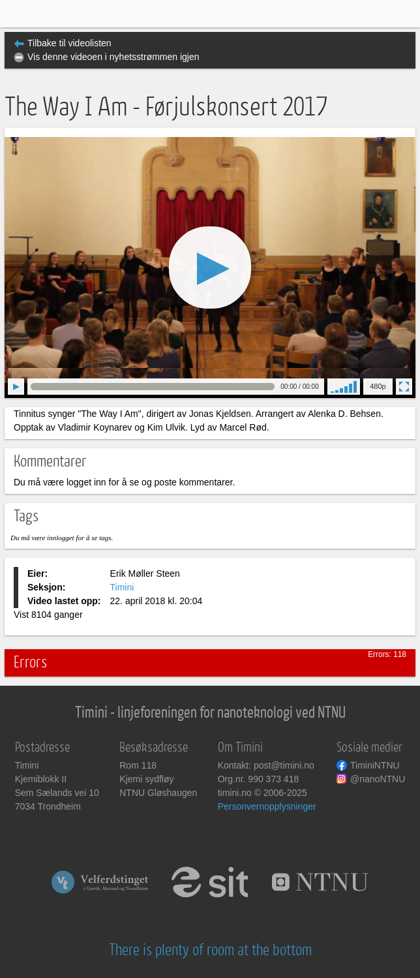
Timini (122, 587)
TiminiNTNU (375, 765)
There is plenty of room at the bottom (210, 950)
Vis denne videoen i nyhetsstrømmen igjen (113, 57)
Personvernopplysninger (267, 806)
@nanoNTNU (377, 779)
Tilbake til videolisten (69, 43)
